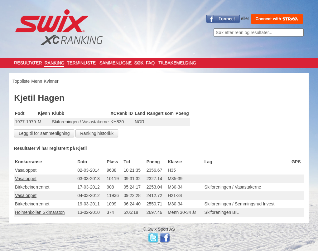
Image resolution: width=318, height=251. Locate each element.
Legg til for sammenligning (44, 133)
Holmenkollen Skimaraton (40, 212)
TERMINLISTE (81, 62)
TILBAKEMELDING (177, 62)
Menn (36, 81)
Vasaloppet (25, 170)
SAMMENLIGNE (115, 62)
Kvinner (51, 81)
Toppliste (21, 81)
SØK (138, 62)
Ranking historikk (96, 133)
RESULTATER (28, 62)
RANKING (54, 62)
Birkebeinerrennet (32, 187)
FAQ (150, 62)
